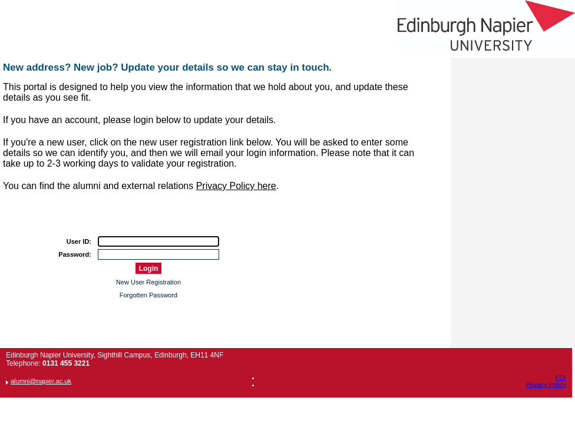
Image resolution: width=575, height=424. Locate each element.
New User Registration (148, 282)
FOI (561, 377)
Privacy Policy (546, 384)
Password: (74, 254)
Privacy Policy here (236, 186)
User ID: (79, 241)
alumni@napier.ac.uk (41, 381)
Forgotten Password (148, 295)
